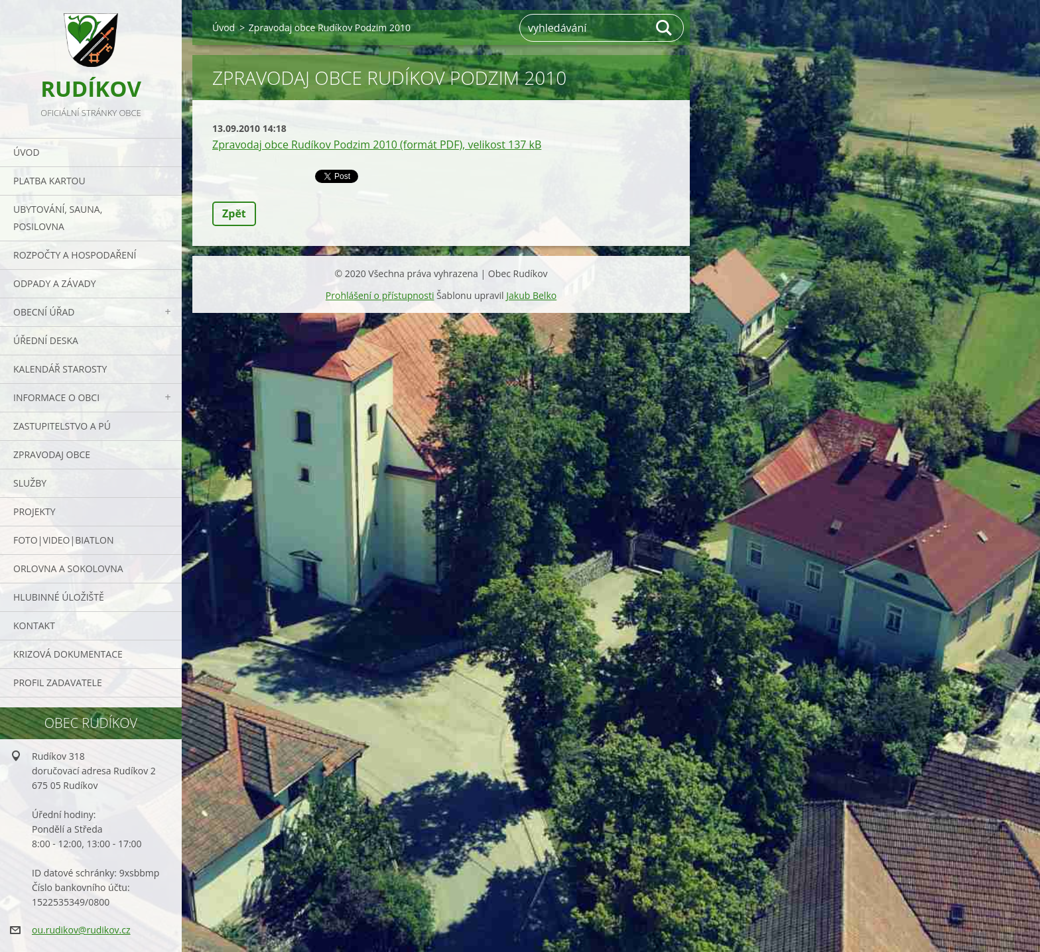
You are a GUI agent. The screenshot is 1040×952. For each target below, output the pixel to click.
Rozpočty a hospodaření (74, 255)
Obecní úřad (43, 312)
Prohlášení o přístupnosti (380, 295)
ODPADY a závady (54, 283)
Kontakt (34, 625)
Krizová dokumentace (68, 654)
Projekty (34, 511)
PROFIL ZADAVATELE (57, 682)
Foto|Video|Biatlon (63, 540)
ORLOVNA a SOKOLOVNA (68, 568)
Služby (29, 483)
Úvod (26, 152)
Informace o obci (56, 397)
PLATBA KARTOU (49, 180)
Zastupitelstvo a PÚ (62, 426)
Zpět (234, 213)
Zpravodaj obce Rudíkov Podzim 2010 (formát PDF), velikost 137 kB (376, 144)
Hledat (664, 28)
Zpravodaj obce (51, 454)
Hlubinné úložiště (58, 597)
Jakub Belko (531, 295)
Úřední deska (45, 340)
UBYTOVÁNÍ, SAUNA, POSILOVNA (57, 218)
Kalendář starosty (60, 369)
